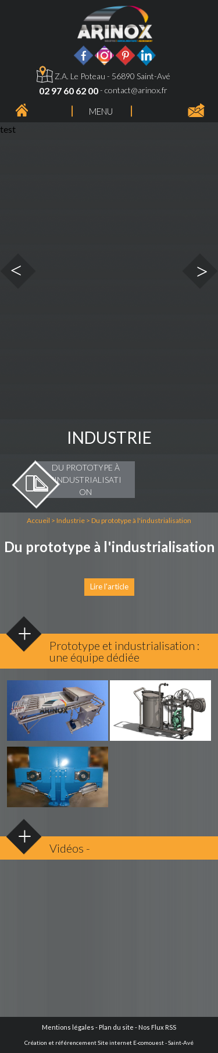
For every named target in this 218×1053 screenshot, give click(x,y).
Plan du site (116, 1027)
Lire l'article (109, 586)
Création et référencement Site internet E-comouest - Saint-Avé (109, 1042)
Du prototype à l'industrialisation (141, 520)
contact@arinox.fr (136, 90)
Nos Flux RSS (157, 1027)
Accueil (38, 520)
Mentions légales (68, 1027)
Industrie (70, 520)
